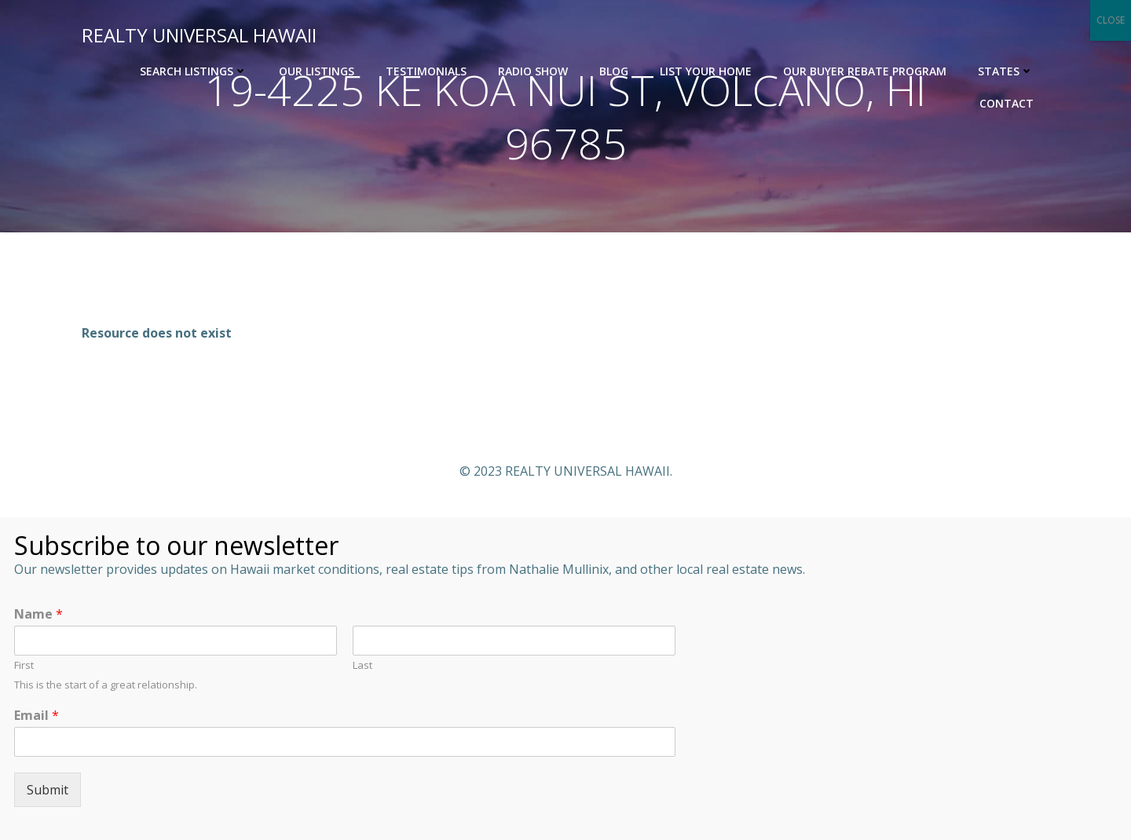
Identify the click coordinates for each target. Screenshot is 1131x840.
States (1006, 71)
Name (38, 614)
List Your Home (706, 71)
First (24, 665)
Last (362, 665)
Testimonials (426, 71)
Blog (613, 71)
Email (36, 715)
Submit (47, 789)
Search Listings (193, 71)
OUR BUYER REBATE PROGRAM (864, 71)
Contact (1006, 103)
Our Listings (316, 71)
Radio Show (533, 71)
